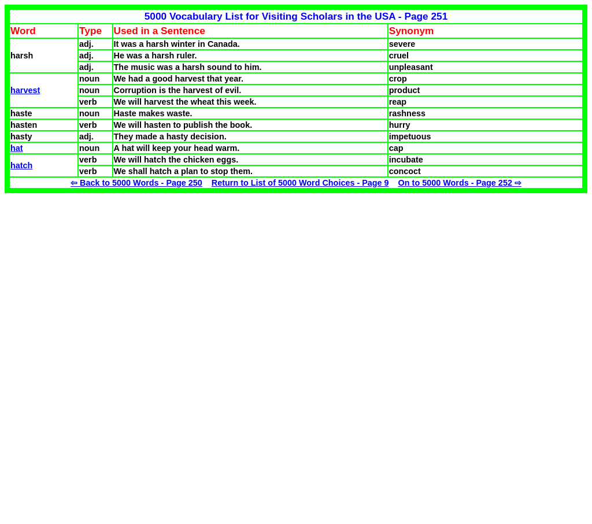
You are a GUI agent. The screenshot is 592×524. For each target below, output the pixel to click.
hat (16, 148)
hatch (21, 165)
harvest (25, 90)
